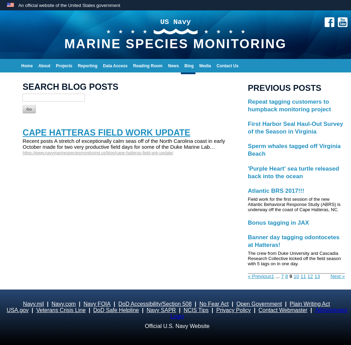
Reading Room (148, 65)
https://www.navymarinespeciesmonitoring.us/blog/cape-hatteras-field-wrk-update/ (98, 152)
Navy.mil (33, 304)
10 (296, 276)
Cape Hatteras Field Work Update (106, 132)
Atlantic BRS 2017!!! (276, 191)
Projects (64, 65)
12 (310, 276)
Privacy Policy (233, 310)
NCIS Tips (196, 310)
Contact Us (227, 65)
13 (317, 276)
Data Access (115, 65)
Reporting (88, 65)
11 (303, 276)
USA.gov (17, 310)
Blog (189, 65)
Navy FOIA (97, 304)
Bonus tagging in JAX (278, 222)
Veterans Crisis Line (61, 310)
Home (27, 65)
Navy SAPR (161, 310)
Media (205, 65)
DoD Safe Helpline (116, 310)
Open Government (259, 304)
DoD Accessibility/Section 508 (155, 304)
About (44, 65)
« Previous (259, 276)
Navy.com (64, 304)
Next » (338, 276)
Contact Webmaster (282, 310)
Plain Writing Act (310, 304)
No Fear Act (213, 304)
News (173, 65)
